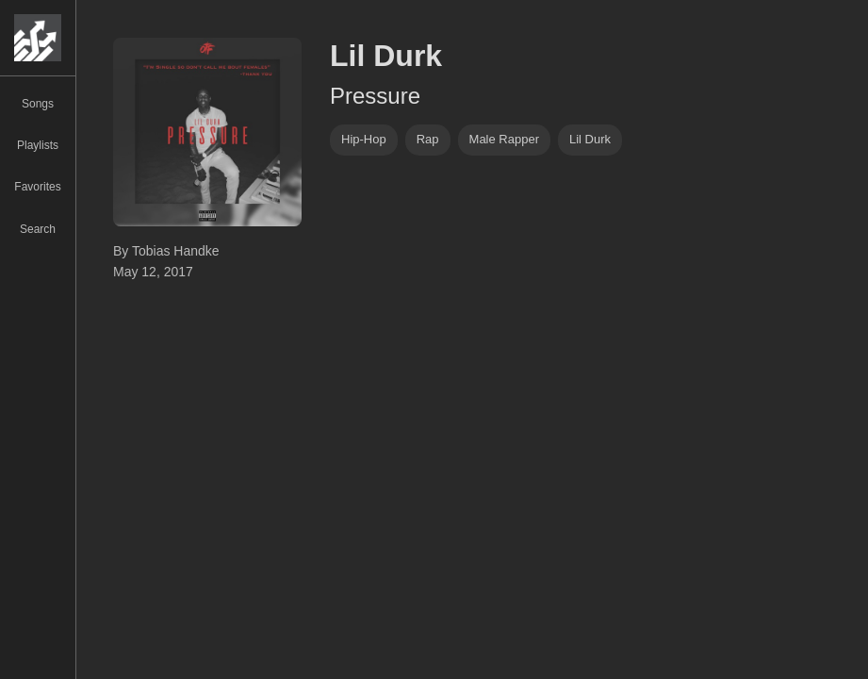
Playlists (37, 145)
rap (428, 139)
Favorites (37, 186)
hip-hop (363, 139)
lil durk (590, 139)
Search (38, 229)
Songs (38, 103)
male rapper (504, 139)
